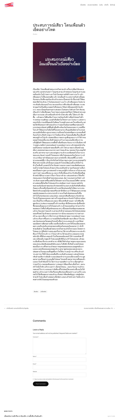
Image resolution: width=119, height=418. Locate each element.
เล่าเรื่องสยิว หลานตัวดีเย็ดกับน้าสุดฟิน (17, 308)
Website (35, 371)
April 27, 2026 (111, 416)
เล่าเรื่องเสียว (43, 292)
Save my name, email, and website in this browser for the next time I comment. (54, 379)
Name (35, 356)
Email (34, 364)
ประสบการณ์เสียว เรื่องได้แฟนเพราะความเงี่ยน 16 (98, 308)
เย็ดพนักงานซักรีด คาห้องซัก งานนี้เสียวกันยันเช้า (23, 416)
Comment (36, 337)
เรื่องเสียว (35, 34)
